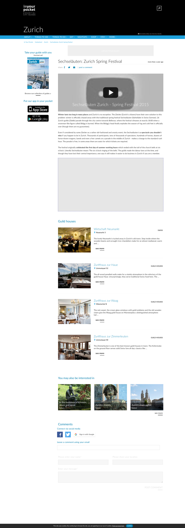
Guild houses (157, 266)
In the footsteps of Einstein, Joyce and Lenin (73, 403)
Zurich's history (103, 405)
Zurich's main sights (141, 405)
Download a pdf (38, 55)
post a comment (85, 67)
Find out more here (118, 526)
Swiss (160, 230)
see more (100, 249)
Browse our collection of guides (37, 93)
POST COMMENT (154, 478)
